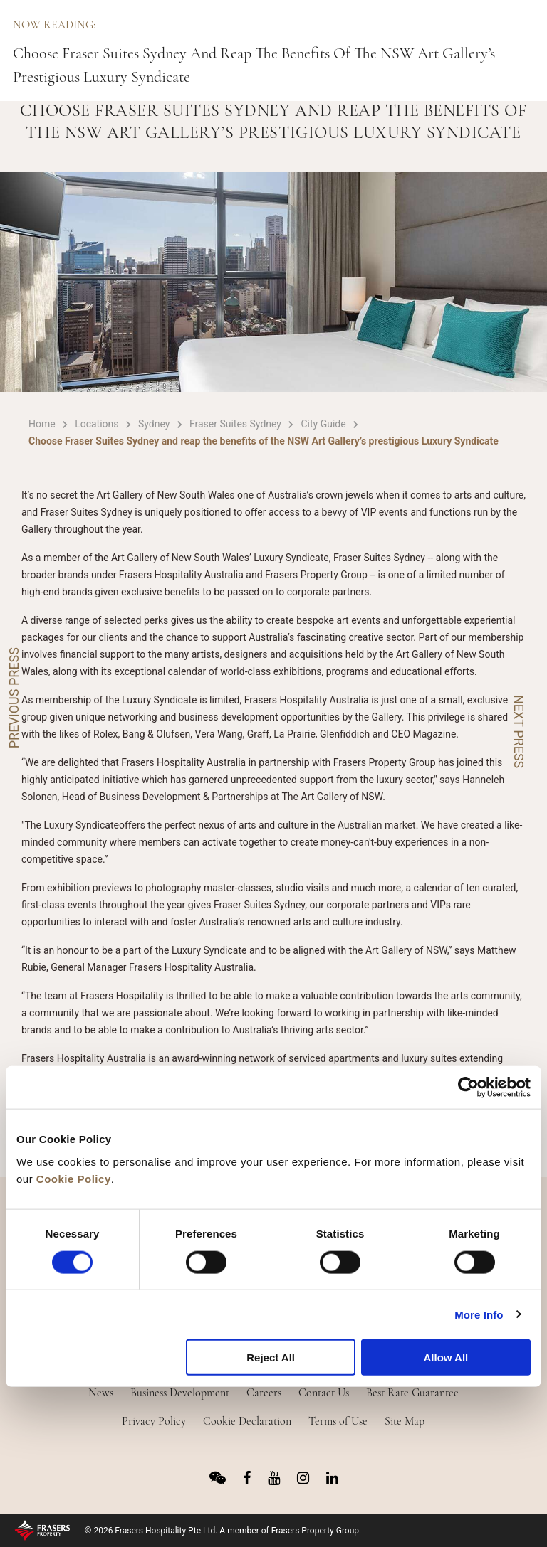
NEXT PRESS (518, 731)
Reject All (270, 1357)
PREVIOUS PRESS (13, 697)
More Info (478, 1314)
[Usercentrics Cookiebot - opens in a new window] (468, 1087)
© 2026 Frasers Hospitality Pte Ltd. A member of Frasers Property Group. (223, 1531)
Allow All (445, 1357)
